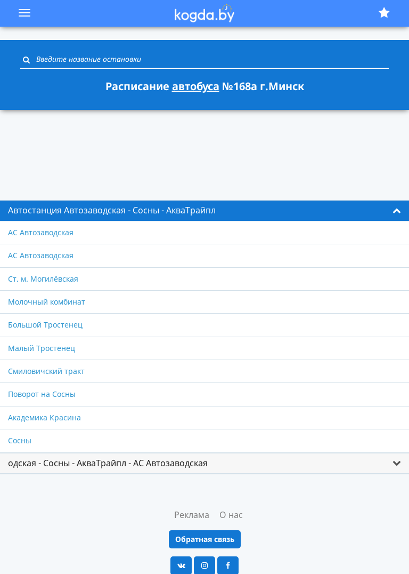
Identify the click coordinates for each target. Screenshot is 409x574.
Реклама (191, 515)
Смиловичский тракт (46, 371)
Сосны (19, 440)
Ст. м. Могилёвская (43, 279)
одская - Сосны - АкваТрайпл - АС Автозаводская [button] (108, 463)
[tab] (204, 211)
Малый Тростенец (41, 348)
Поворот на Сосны (42, 394)
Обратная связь (204, 539)
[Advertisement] (204, 149)
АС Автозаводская (40, 232)
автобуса (195, 86)
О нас (231, 515)
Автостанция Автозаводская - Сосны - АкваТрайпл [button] (112, 210)
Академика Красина (44, 417)
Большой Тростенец (45, 325)
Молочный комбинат (46, 302)
